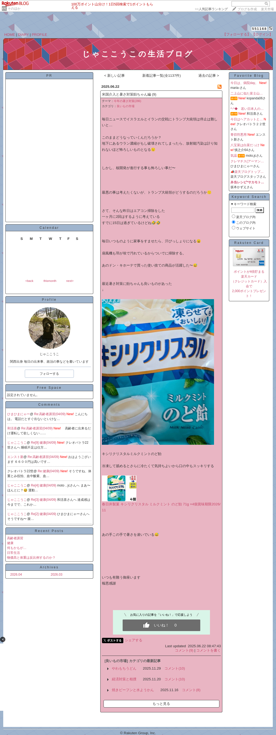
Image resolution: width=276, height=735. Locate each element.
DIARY (23, 35)
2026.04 (16, 574)
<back (29, 280)
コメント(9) (184, 650)
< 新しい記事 (114, 76)
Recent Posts (49, 531)
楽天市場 (267, 9)
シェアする (133, 640)
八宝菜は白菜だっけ (245, 145)
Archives (49, 567)
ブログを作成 (247, 9)
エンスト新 (15, 457)
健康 (10, 543)
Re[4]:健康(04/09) (44, 485)
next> (70, 280)
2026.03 (56, 574)
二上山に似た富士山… (246, 93)
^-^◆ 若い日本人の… (247, 109)
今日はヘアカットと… (246, 119)
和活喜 (12, 428)
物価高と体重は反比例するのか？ (31, 557)
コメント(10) (174, 668)
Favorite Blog (249, 76)
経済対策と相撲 (124, 679)
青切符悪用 (238, 134)
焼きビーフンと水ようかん (133, 690)
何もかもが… (16, 548)
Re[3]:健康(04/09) (44, 500)
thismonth (49, 280)
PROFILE (39, 35)
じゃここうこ (17, 442)
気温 (233, 156)
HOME (9, 35)
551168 (259, 29)
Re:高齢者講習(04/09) (50, 414)
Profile (49, 300)
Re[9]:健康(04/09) (44, 442)
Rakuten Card (249, 243)
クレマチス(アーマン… (247, 161)
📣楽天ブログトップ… (247, 172)
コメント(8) (191, 690)
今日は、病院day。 (244, 83)
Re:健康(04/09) (49, 471)
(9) (154, 94)
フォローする (49, 374)
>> (211, 9)
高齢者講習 (15, 538)
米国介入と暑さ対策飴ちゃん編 (126, 94)
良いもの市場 (125, 106)
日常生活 (13, 553)
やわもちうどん (124, 668)
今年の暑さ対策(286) (127, 101)
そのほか (14, 8)
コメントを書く (208, 650)
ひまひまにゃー (18, 414)
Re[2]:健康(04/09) (44, 514)
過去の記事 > (208, 76)
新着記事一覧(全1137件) (161, 76)
